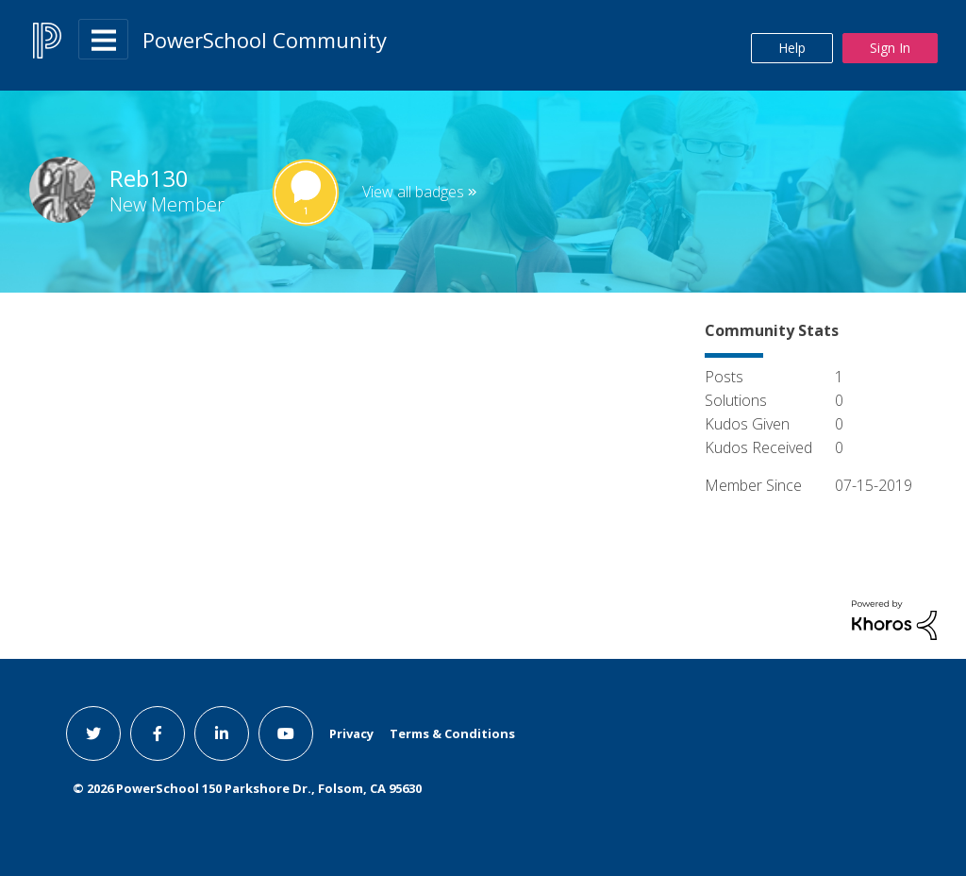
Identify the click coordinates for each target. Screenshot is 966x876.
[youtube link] (285, 733)
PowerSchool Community (264, 39)
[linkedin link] (221, 733)
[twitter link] (93, 733)
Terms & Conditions (452, 733)
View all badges (413, 191)
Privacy (351, 733)
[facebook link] (157, 733)
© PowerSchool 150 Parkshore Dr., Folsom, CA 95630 (247, 788)
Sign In (890, 48)
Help (792, 48)
